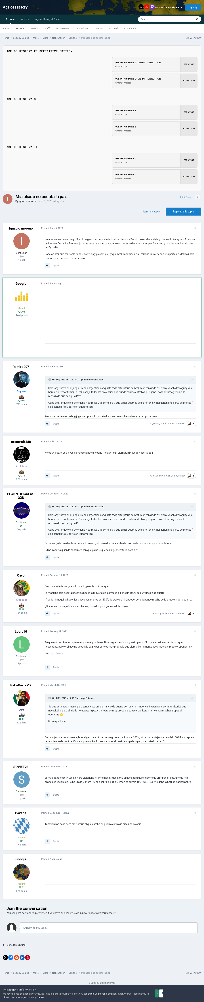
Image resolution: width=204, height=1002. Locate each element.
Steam (99, 28)
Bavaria (20, 809)
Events (34, 28)
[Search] (157, 19)
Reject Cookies (188, 993)
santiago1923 (162, 613)
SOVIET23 (20, 763)
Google (20, 283)
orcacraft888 (21, 442)
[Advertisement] (108, 318)
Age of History (15, 7)
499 (21, 400)
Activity (25, 19)
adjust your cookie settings (102, 993)
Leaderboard (82, 28)
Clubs (6, 28)
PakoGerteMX (181, 423)
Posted (50, 228)
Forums (20, 28)
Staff (47, 28)
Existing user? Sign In (168, 7)
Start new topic (151, 211)
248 (21, 475)
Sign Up (193, 7)
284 (21, 311)
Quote (54, 265)
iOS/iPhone (130, 28)
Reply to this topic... (35, 923)
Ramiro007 (21, 367)
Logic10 (21, 631)
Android (113, 28)
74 (21, 883)
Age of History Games (39, 997)
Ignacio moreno (28, 201)
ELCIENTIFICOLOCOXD (20, 496)
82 (21, 609)
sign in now (80, 909)
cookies (24, 993)
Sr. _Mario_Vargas (160, 423)
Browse (10, 21)
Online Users (62, 28)
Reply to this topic (183, 211)
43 (21, 719)
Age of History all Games (48, 19)
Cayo (21, 575)
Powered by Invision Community (102, 982)
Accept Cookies (161, 993)
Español (59, 201)
